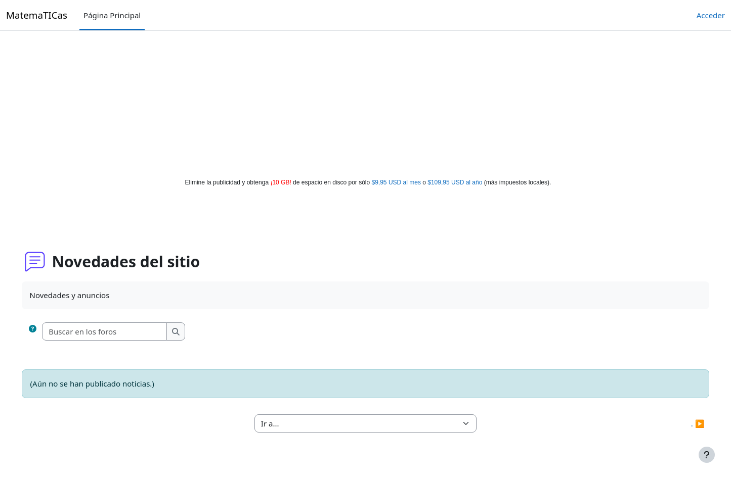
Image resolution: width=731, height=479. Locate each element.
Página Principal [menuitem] (112, 15)
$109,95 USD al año (454, 182)
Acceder (711, 15)
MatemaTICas (36, 15)
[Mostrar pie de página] (707, 455)
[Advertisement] (365, 102)
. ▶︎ (683, 423)
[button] (47, 331)
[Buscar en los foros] (119, 331)
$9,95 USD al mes (396, 182)
